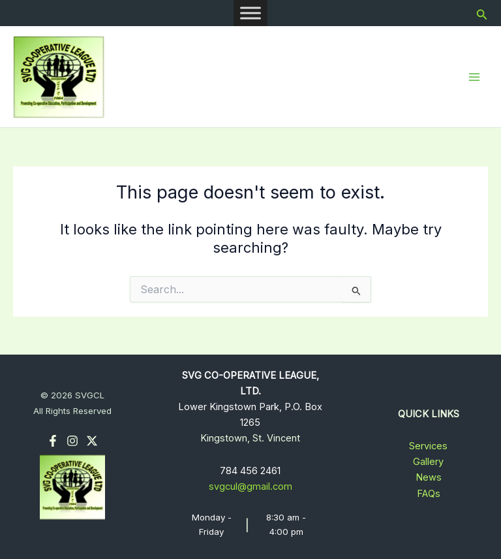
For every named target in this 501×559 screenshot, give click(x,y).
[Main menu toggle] (474, 77)
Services (428, 446)
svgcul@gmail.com (250, 486)
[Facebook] (53, 441)
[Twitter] (92, 441)
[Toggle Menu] (250, 13)
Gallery (428, 462)
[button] (482, 13)
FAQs (428, 494)
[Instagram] (72, 441)
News (429, 477)
